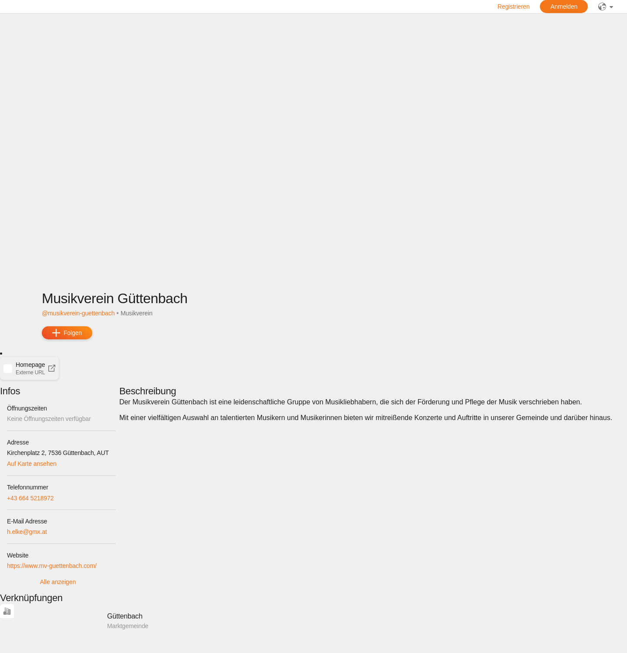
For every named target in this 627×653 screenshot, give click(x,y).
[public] (605, 6)
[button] (29, 368)
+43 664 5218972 (30, 498)
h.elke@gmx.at (27, 531)
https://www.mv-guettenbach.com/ (52, 565)
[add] (67, 332)
